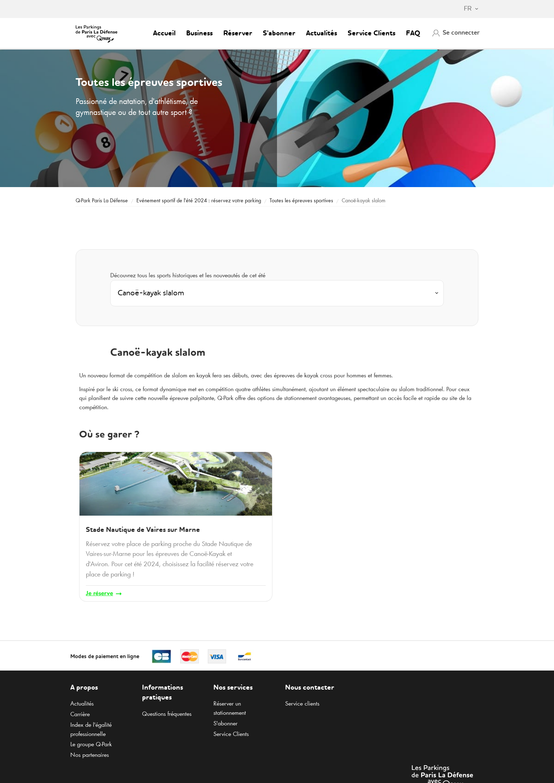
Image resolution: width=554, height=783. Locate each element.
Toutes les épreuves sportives (302, 200)
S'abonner (279, 33)
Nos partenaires (89, 755)
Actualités (321, 33)
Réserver (237, 33)
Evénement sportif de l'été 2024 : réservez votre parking (198, 200)
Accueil (164, 33)
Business (199, 33)
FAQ (413, 33)
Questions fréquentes (166, 714)
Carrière (80, 714)
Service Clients (371, 33)
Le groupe (91, 744)
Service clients (302, 703)
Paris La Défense (102, 200)
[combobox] (467, 9)
